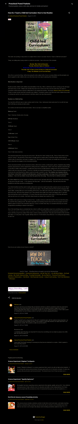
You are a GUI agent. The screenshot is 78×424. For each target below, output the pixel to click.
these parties (22, 292)
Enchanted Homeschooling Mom (16, 273)
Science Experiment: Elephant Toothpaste (21, 361)
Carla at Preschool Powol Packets (22, 317)
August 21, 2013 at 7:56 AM (21, 325)
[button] (69, 13)
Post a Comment (14, 349)
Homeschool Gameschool (32, 273)
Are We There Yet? (45, 273)
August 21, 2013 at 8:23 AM (21, 346)
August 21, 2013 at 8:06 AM (21, 335)
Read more (66, 374)
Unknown (16, 304)
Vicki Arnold (26, 277)
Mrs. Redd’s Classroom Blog (21, 275)
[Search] (72, 4)
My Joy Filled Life (46, 275)
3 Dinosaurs (12, 279)
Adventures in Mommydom (15, 277)
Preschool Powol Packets (19, 4)
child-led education (16, 298)
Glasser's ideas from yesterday (61, 90)
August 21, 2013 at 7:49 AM (21, 313)
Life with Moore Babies (57, 273)
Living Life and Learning (50, 277)
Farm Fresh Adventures (64, 277)
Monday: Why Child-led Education (39, 64)
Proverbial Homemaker (35, 275)
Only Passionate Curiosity (36, 277)
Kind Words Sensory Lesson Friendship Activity (23, 397)
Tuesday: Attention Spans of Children (39, 66)
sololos (42, 419)
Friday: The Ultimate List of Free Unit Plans (39, 71)
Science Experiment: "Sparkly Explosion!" (21, 379)
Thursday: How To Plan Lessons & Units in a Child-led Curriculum (39, 69)
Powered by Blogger (39, 417)
